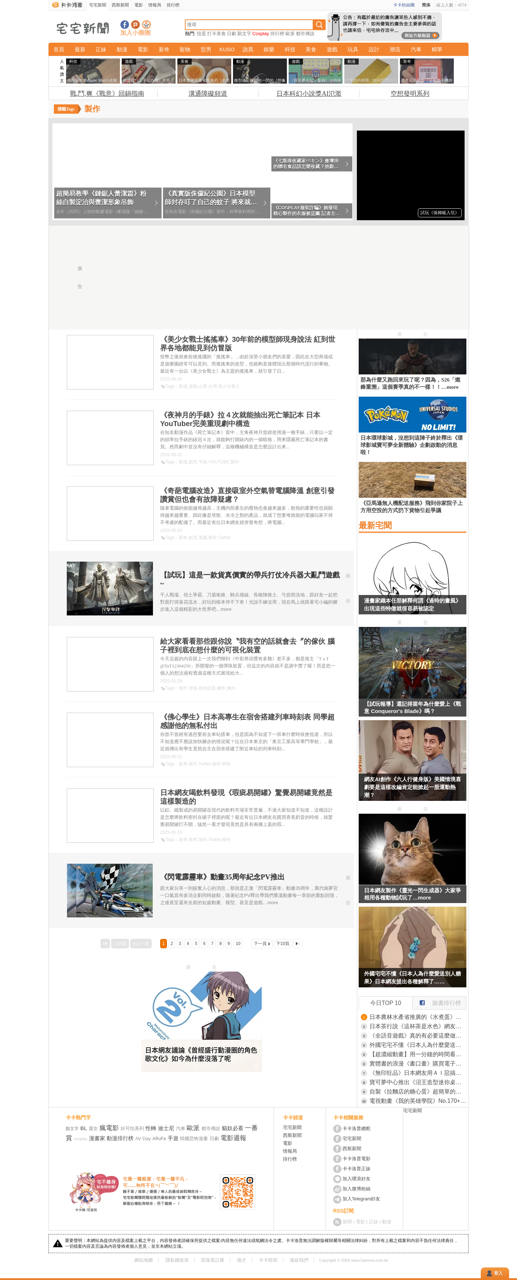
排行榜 (173, 5)
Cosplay (260, 33)
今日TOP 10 (385, 1003)
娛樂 (269, 49)
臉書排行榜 (437, 1001)
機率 (221, 688)
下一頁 (260, 943)
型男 (206, 49)
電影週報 (233, 1138)
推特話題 (207, 688)
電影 (138, 5)
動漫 (122, 49)
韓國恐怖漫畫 (194, 1138)
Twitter (224, 537)
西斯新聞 (120, 5)
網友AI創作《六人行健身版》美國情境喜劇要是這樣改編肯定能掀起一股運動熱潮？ (412, 787)
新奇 (164, 49)
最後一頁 (297, 943)
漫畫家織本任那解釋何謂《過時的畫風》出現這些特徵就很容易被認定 (412, 604)
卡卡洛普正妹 (357, 1168)
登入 (498, 1273)
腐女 (93, 1128)
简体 (426, 5)
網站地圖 (143, 1260)
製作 (234, 461)
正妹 (101, 49)
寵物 (185, 49)
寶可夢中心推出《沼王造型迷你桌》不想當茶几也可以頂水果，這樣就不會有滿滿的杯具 (417, 1082)
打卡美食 (216, 33)
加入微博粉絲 (357, 1188)
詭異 (248, 49)
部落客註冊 (212, 1260)
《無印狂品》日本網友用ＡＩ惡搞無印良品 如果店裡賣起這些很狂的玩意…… (417, 1073)
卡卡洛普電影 (357, 1158)
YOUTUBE (218, 461)
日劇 (231, 33)
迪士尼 (166, 1128)
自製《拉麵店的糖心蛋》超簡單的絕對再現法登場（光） (417, 1091)
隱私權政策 (177, 1260)
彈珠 (193, 688)
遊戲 (332, 49)
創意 (193, 461)
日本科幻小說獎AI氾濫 (308, 93)
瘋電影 (109, 1128)
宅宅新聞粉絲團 (124, 24)
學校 (226, 763)
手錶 (203, 461)
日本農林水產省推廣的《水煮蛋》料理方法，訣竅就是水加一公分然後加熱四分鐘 (417, 1017)
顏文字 (244, 33)
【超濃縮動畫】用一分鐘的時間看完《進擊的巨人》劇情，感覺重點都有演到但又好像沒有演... (417, 1054)
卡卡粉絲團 (404, 5)
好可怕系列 (132, 1128)
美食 (311, 49)
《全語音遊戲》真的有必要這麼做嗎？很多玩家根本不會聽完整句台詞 (417, 1036)
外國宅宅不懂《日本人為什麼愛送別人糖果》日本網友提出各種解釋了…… (412, 977)
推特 (216, 763)
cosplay (80, 1139)
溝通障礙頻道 (207, 93)
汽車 (416, 49)
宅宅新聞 (97, 5)
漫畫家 (97, 1138)
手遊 (173, 1138)
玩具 (353, 49)
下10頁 (282, 943)
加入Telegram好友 (361, 1198)
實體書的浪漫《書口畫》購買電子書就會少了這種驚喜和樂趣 (417, 1064)
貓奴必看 (232, 1128)
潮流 (395, 49)
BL (83, 1128)
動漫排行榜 (120, 1138)
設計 (374, 49)
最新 (80, 49)
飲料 (193, 839)
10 (238, 943)
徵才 (241, 1260)
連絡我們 (299, 1260)
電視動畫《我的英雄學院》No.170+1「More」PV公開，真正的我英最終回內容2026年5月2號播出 (417, 1101)
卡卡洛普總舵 (357, 1128)
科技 (290, 49)
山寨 (203, 386)
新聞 (347, 1221)
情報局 (154, 5)
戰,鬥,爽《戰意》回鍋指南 (107, 93)
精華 (437, 49)
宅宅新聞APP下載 (146, 24)
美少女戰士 (229, 386)
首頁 (58, 49)
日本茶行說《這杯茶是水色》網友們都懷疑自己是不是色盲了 (417, 1026)
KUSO (227, 49)
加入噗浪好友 (135, 24)
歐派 (290, 33)
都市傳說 (305, 33)
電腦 (203, 537)
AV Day (143, 1138)
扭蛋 (201, 33)
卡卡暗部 (268, 1260)
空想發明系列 (410, 93)
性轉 (150, 1128)
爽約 (231, 688)
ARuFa (159, 1138)
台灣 (212, 386)
